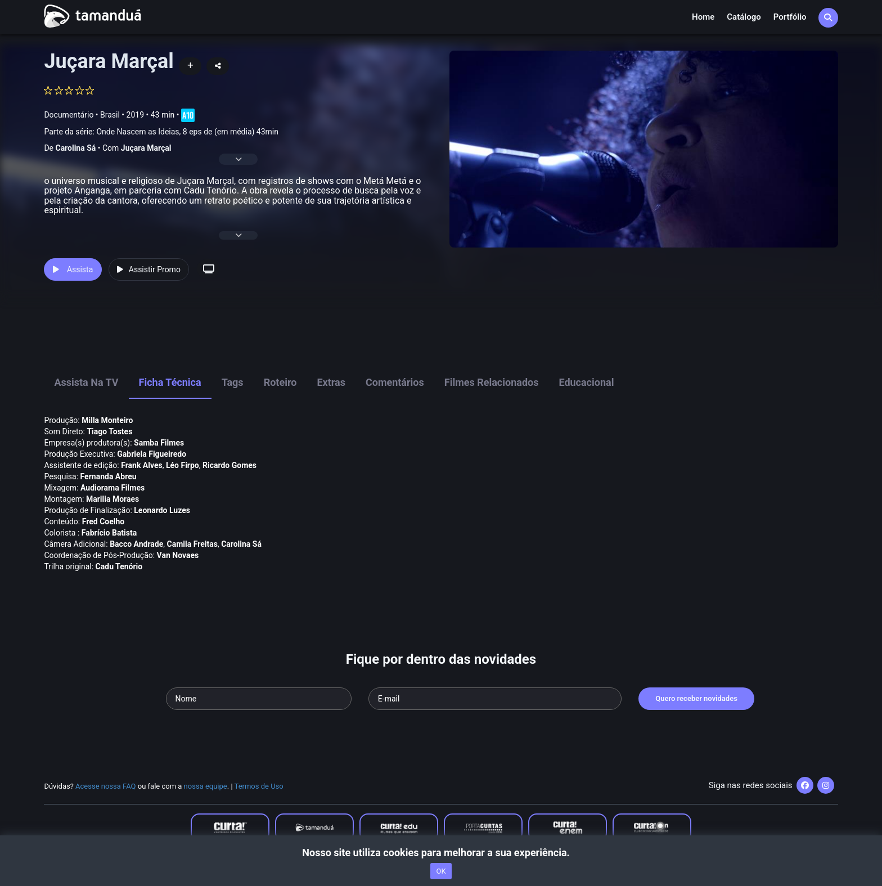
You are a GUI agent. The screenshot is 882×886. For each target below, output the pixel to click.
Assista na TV (86, 382)
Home (703, 17)
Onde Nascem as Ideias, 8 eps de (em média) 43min (187, 131)
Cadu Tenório (119, 566)
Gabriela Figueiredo (151, 453)
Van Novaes (178, 555)
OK (441, 871)
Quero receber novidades (696, 698)
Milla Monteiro (107, 420)
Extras (331, 382)
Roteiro (280, 382)
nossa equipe (205, 786)
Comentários (395, 382)
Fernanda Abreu (108, 476)
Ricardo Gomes (229, 465)
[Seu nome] (259, 698)
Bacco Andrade (136, 543)
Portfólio (790, 17)
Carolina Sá (75, 147)
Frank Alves (142, 465)
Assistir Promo (149, 269)
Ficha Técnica (170, 382)
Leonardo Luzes (162, 510)
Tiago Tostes (109, 431)
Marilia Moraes (112, 498)
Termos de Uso (259, 786)
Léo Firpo (182, 465)
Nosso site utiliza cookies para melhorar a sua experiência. (440, 852)
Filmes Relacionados (491, 382)
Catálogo (743, 17)
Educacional (586, 382)
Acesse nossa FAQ (105, 786)
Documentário (68, 114)
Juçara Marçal (146, 147)
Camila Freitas (192, 543)
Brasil (110, 114)
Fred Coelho (103, 521)
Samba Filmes (159, 442)
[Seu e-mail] (495, 698)
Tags (233, 382)
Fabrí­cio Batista (109, 532)
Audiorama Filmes (112, 487)
